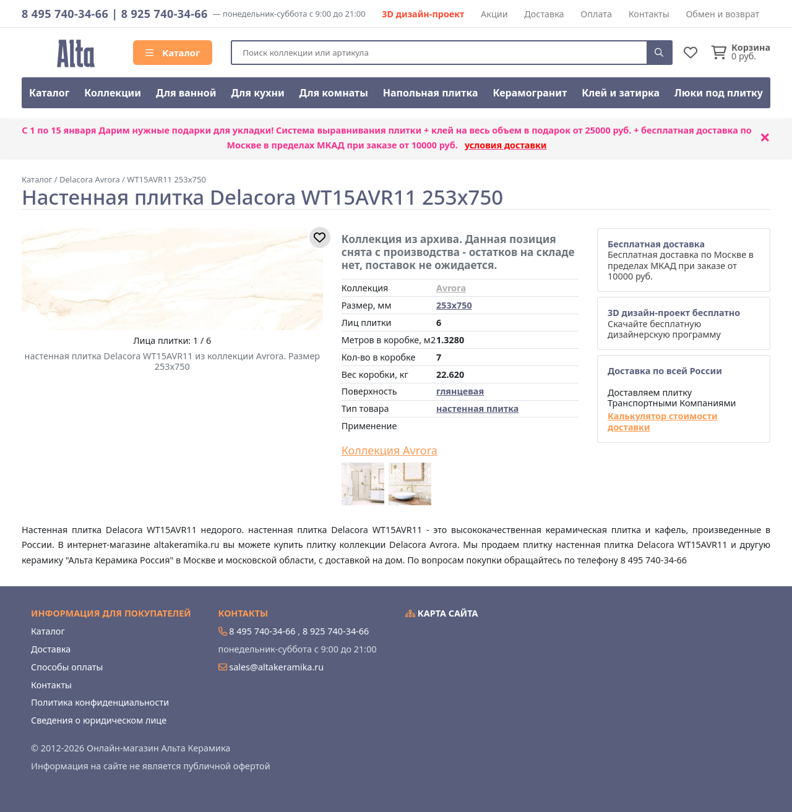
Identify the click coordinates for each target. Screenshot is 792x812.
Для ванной (186, 93)
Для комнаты (333, 93)
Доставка (544, 14)
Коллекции (112, 93)
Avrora (451, 288)
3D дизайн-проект (423, 14)
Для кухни (257, 93)
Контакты (649, 14)
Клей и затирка (621, 93)
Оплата (596, 14)
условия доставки (506, 145)
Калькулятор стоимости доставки (663, 421)
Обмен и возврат (722, 14)
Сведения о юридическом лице (98, 720)
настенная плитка (477, 408)
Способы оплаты (67, 667)
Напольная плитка (430, 93)
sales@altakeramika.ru (276, 667)
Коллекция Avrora (389, 451)
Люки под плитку (718, 93)
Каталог (172, 52)
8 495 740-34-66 (65, 13)
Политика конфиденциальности (100, 702)
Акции (494, 14)
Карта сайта (441, 613)
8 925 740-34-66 (164, 13)
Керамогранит (530, 93)
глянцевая (460, 391)
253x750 (454, 305)
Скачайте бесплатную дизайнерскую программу (674, 323)
